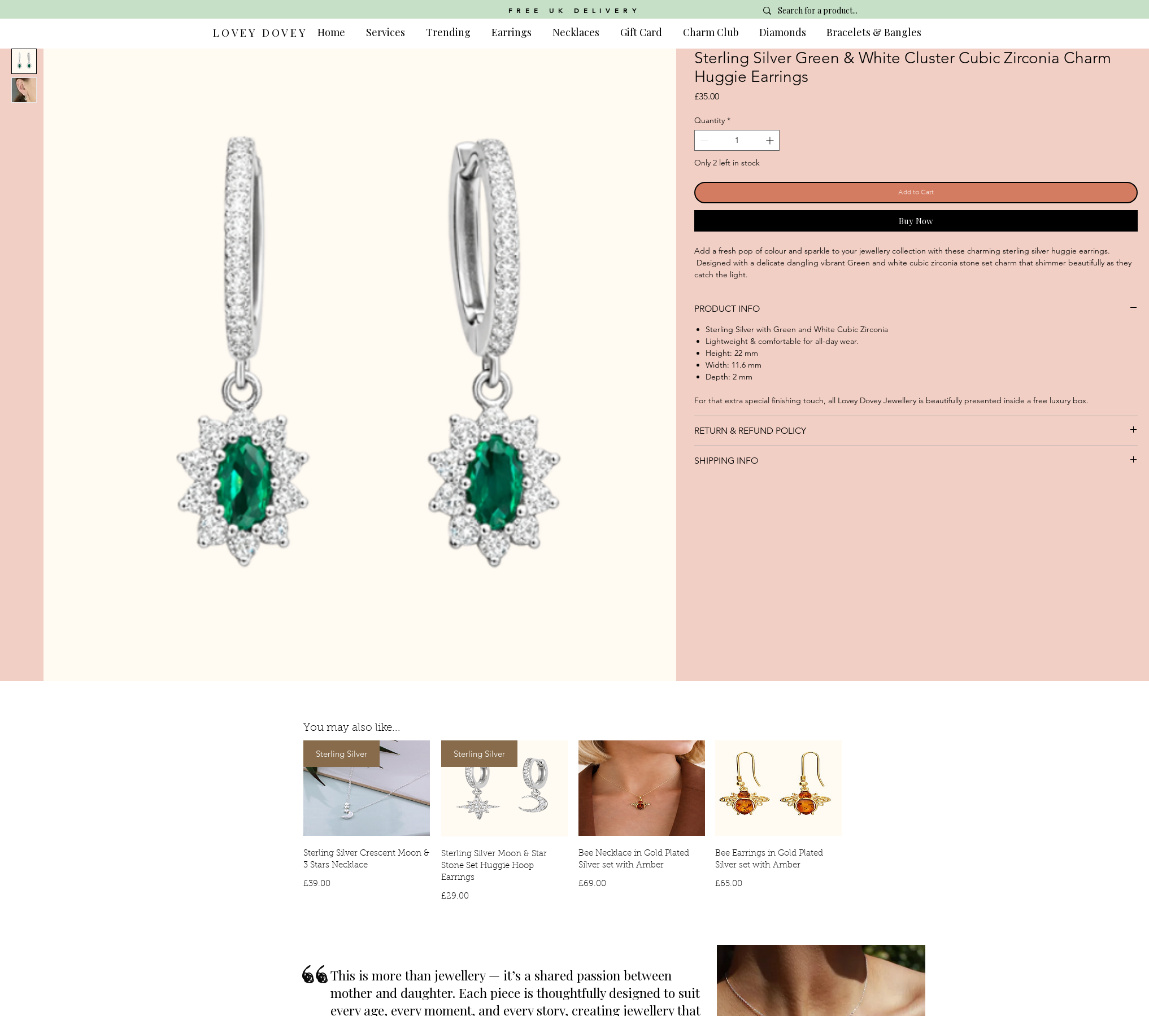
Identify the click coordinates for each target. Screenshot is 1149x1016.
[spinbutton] (737, 140)
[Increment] (771, 140)
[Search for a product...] (838, 10)
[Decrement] (703, 140)
